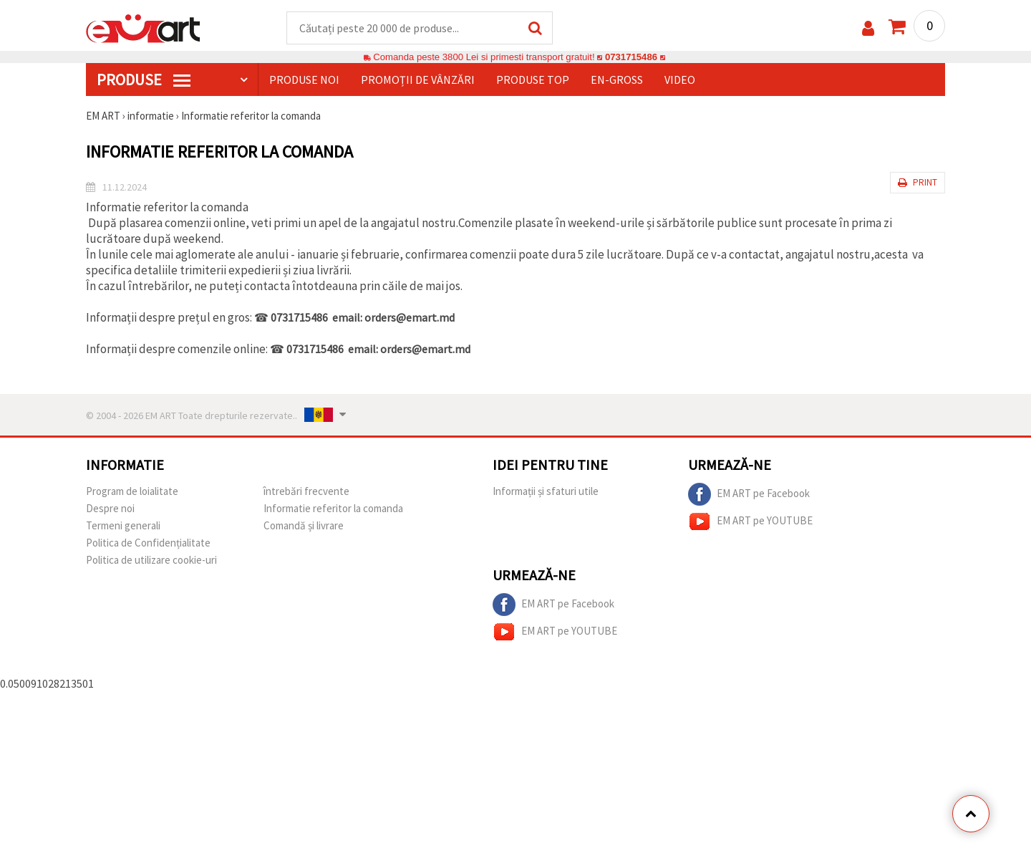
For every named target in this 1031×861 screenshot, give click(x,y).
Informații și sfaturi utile (546, 491)
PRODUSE (143, 79)
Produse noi (304, 79)
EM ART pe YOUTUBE (750, 521)
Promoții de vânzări (418, 79)
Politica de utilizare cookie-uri (151, 560)
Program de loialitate (132, 491)
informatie (150, 115)
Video (679, 79)
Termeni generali (123, 525)
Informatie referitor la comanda (251, 115)
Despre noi (110, 508)
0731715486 (631, 57)
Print (917, 182)
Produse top (532, 79)
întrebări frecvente (306, 491)
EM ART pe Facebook (749, 494)
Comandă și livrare (303, 525)
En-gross (617, 79)
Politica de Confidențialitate (148, 542)
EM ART (103, 115)
